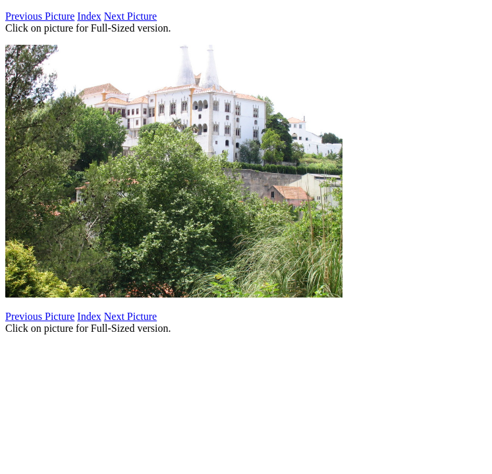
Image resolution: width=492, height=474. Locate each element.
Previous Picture (39, 16)
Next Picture (130, 16)
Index (89, 16)
